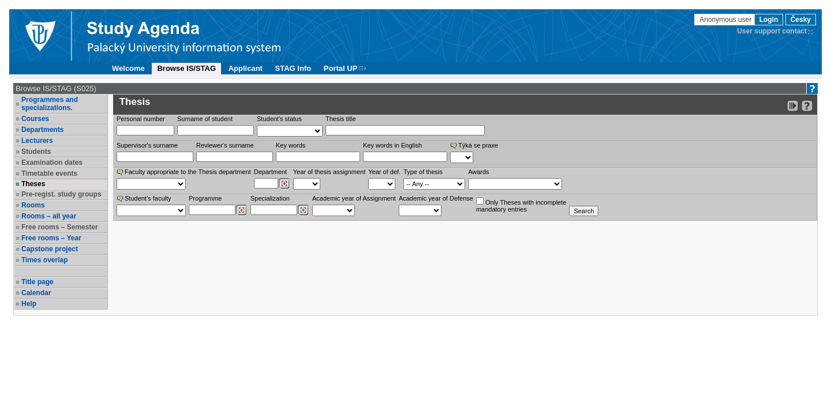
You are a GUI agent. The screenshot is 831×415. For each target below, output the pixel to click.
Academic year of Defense (436, 198)
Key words (290, 145)
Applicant (246, 68)
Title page (37, 282)
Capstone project (49, 249)
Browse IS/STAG (186, 68)
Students (36, 152)
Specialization (270, 198)
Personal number (141, 118)
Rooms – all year (48, 216)
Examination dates (52, 163)
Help (28, 304)
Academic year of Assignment (354, 198)
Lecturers (37, 141)
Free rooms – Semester (59, 227)
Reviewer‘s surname (225, 145)
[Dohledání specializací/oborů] (303, 210)
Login (768, 20)
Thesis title (340, 118)
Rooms (33, 205)
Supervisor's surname (147, 145)
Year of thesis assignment (329, 171)
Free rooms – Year (51, 238)
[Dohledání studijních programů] (241, 210)
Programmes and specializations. (49, 104)
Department (270, 171)
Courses (35, 119)
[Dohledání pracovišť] (284, 184)
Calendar (36, 293)
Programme (205, 198)
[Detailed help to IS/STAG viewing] (807, 106)
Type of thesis (423, 171)
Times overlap (44, 260)
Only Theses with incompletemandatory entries (521, 205)
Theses (33, 184)
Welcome (128, 68)
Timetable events (49, 173)
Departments (42, 130)
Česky (801, 20)
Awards (478, 171)
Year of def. (384, 171)
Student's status (279, 118)
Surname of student (205, 118)
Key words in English (392, 145)
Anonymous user (726, 20)
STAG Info (293, 68)
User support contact (772, 31)
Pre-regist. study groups (61, 194)
